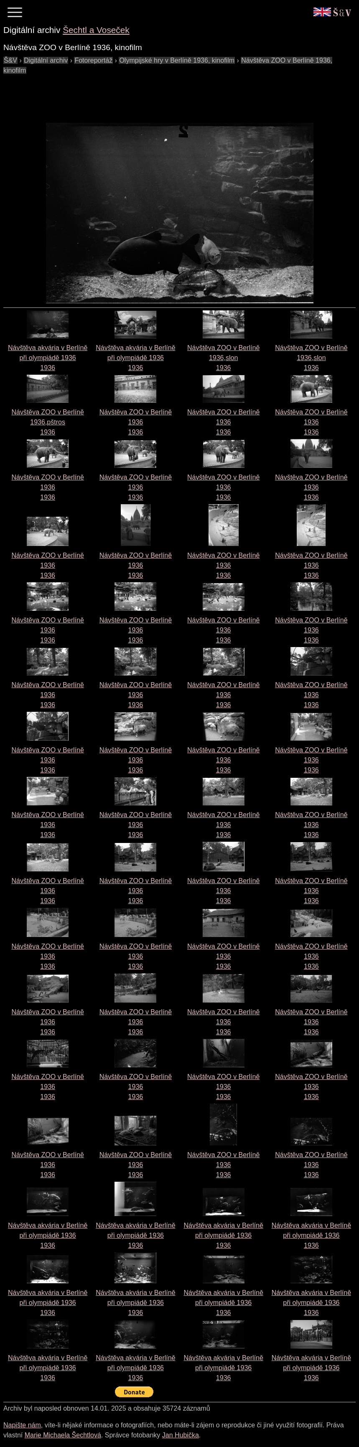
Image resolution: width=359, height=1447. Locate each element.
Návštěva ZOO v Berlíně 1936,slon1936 (223, 357)
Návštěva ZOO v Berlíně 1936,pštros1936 (47, 422)
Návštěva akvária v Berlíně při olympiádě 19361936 (47, 357)
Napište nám (22, 1425)
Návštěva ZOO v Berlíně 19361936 (135, 422)
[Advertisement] (155, 94)
